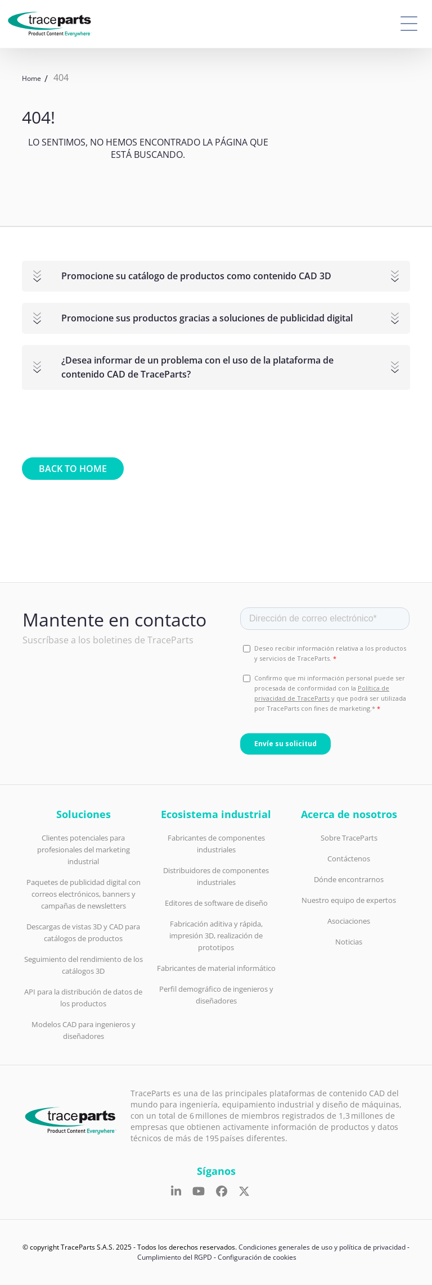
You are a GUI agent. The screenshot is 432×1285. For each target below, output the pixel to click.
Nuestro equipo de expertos (349, 900)
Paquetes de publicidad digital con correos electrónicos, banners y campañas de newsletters (83, 894)
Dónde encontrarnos (349, 879)
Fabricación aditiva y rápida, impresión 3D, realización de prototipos (216, 935)
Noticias (348, 942)
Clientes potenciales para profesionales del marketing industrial (83, 849)
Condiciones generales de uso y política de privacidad (322, 1247)
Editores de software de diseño (216, 903)
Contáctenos (348, 858)
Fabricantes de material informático (216, 968)
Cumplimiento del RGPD (174, 1257)
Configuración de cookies (257, 1257)
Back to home (73, 468)
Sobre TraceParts (349, 838)
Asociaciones (348, 921)
